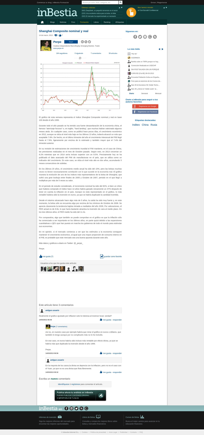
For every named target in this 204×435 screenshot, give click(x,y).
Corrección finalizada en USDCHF (143, 65)
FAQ (141, 432)
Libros (96, 22)
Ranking (107, 22)
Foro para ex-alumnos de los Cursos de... (146, 81)
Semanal (144, 93)
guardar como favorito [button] (111, 256)
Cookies (85, 432)
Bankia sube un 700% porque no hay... (145, 62)
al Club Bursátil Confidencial (148, 10)
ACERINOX (135, 58)
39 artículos (113, 53)
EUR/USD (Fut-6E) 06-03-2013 (142, 73)
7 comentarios (96, 53)
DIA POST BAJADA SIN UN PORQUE (145, 69)
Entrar (153, 3)
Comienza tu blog (44, 3)
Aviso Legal (113, 432)
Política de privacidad (98, 432)
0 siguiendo (79, 53)
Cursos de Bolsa (135, 416)
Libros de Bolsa (91, 416)
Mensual (158, 93)
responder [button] (117, 320)
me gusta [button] (45, 256)
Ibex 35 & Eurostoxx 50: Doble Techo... (145, 85)
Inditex (136, 124)
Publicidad (124, 432)
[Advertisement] (80, 288)
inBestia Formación (61, 3)
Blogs (52, 22)
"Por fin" (134, 54)
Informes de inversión (50, 417)
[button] (71, 42)
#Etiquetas (119, 22)
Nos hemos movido (145, 7)
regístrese (75, 384)
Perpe (57, 42)
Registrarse (162, 3)
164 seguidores (61, 53)
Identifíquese (63, 384)
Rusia (154, 124)
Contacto (133, 432)
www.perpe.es (58, 48)
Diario (131, 93)
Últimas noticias (88, 8)
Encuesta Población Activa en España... (145, 77)
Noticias (63, 22)
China (145, 124)
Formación (84, 22)
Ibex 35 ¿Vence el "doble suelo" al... (144, 89)
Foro (73, 22)
